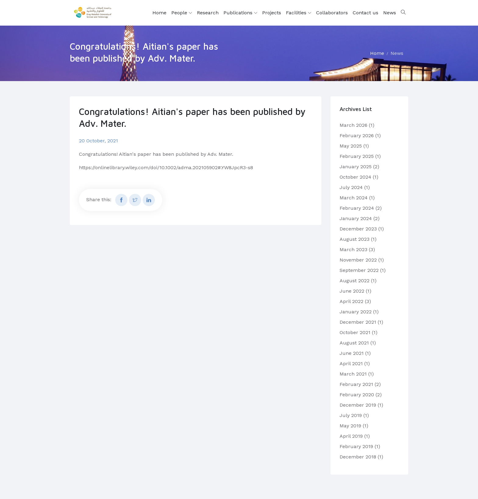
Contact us (365, 13)
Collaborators (332, 13)
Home (159, 13)
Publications (240, 12)
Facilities (298, 12)
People (181, 12)
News (389, 13)
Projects (271, 13)
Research (208, 13)
